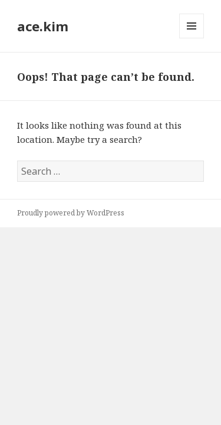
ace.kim (42, 26)
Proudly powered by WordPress (70, 213)
